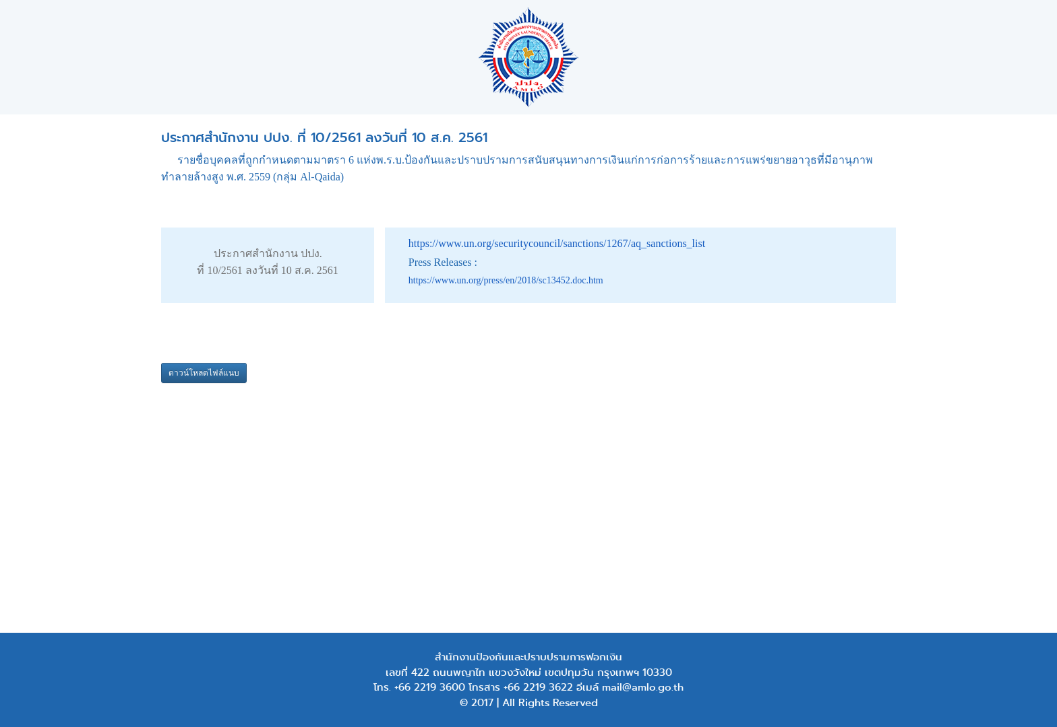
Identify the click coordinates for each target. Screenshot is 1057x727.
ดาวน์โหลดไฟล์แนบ (204, 373)
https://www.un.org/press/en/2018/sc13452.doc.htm (506, 280)
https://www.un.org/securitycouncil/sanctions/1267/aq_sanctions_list (557, 243)
